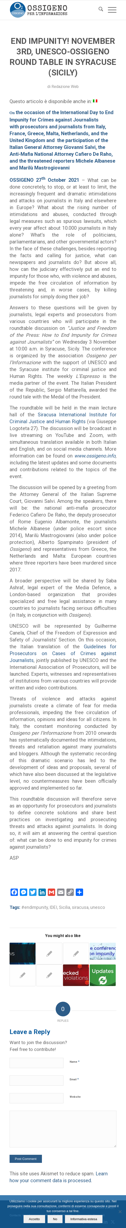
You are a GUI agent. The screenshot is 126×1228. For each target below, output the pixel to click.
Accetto (34, 1219)
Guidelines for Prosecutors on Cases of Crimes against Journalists (63, 653)
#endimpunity (34, 907)
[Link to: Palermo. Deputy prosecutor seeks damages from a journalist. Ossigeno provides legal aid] (76, 975)
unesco (97, 907)
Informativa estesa (83, 1219)
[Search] (98, 10)
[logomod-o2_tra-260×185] (52, 10)
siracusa (80, 907)
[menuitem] (98, 10)
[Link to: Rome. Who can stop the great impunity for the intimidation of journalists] (103, 951)
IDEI (53, 907)
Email (74, 1079)
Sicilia (64, 907)
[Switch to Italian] (95, 100)
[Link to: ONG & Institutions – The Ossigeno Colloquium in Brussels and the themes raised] (23, 975)
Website (75, 1096)
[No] (119, 1211)
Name (74, 1061)
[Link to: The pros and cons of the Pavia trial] (103, 975)
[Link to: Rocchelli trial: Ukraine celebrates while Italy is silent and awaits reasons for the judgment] (76, 953)
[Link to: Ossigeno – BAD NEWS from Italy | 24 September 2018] (23, 953)
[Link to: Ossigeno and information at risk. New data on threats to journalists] (49, 975)
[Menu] (109, 10)
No (55, 1219)
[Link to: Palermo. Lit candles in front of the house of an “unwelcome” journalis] (49, 953)
